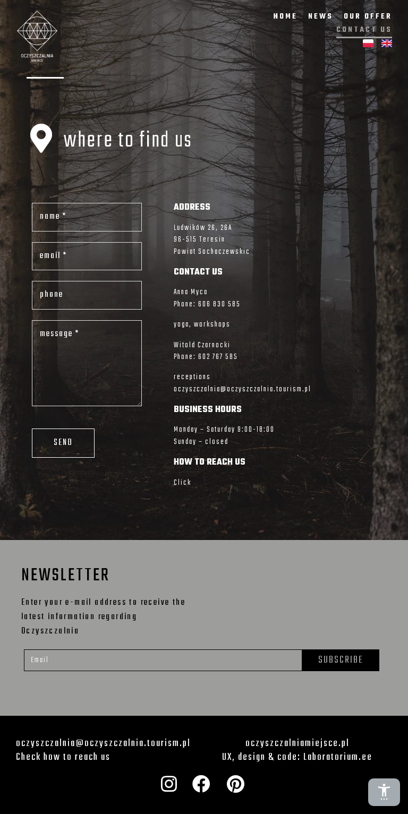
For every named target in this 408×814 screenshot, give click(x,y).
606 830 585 (219, 304)
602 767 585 (218, 357)
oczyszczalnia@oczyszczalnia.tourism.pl (242, 389)
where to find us (128, 140)
